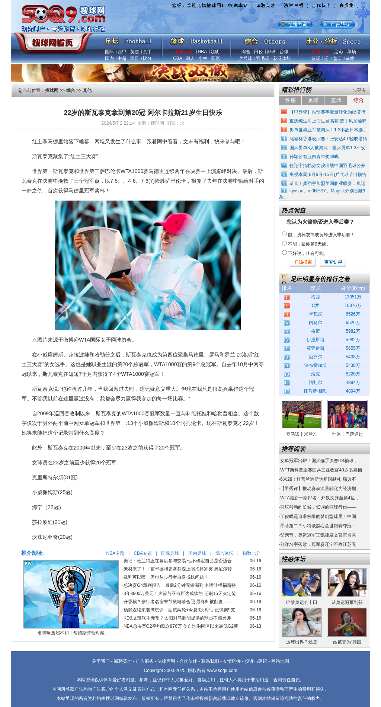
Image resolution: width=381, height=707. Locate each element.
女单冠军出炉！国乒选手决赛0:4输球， (319, 460)
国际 (109, 51)
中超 (122, 58)
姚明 (215, 51)
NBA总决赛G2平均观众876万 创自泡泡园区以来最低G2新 (181, 626)
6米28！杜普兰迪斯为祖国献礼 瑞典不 (318, 479)
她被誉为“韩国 (347, 641)
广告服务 (145, 661)
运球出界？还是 (301, 641)
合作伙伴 (188, 661)
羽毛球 (262, 58)
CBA (177, 58)
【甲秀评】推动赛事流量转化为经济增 (327, 112)
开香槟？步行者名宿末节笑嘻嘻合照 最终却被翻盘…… (178, 601)
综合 (245, 51)
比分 (147, 58)
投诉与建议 (256, 661)
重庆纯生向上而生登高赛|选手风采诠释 (327, 121)
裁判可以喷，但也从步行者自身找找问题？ (166, 577)
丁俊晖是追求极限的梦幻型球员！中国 (318, 516)
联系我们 (210, 661)
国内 (109, 58)
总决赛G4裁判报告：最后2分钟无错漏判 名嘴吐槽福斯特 (180, 585)
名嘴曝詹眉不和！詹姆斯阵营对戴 (71, 633)
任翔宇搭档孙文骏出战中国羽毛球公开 (327, 165)
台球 (283, 51)
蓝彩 (215, 58)
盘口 (337, 58)
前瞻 (350, 58)
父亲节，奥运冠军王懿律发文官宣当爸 (318, 535)
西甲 (122, 51)
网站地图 (280, 661)
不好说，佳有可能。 (308, 253)
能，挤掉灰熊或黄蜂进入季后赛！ (321, 234)
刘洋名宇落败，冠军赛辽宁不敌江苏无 (318, 544)
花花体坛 (282, 58)
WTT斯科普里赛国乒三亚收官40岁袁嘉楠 (321, 470)
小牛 (202, 58)
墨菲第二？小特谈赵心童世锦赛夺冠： (318, 525)
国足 (134, 58)
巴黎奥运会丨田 (301, 602)
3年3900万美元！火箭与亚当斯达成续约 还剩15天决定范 (180, 593)
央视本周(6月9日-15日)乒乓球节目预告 (327, 174)
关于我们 (101, 661)
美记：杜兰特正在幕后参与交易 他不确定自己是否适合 (178, 560)
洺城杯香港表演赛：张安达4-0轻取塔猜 (328, 138)
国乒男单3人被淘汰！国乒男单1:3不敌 (327, 147)
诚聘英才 (123, 661)
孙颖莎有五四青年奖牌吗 (314, 156)
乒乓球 (245, 58)
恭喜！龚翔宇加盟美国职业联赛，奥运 (327, 183)
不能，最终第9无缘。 (309, 244)
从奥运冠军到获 (347, 602)
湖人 (190, 58)
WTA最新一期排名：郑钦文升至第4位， (319, 497)
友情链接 (232, 661)
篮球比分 (320, 58)
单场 (351, 51)
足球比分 (320, 51)
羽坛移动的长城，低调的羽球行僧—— (318, 507)
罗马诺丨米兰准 (301, 434)
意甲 (147, 51)
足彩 (338, 51)
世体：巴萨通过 (347, 434)
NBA (202, 51)
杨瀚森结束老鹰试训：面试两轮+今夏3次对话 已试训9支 (179, 609)
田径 (258, 51)
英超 (134, 51)
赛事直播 (184, 51)
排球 (271, 51)
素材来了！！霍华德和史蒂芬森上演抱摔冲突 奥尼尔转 (178, 569)
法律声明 (166, 661)
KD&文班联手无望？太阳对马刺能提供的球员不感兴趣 (177, 618)
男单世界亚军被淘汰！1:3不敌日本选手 (328, 129)
